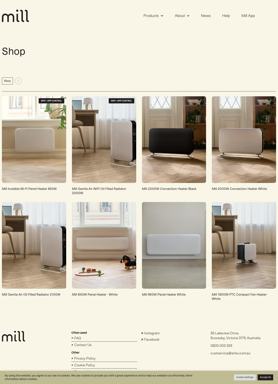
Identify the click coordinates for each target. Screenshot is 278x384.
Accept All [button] (265, 377)
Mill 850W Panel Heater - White (95, 294)
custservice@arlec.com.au (230, 353)
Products (153, 16)
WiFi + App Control (51, 101)
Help (226, 16)
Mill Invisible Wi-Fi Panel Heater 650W (29, 188)
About (182, 16)
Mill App (248, 16)
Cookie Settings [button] (244, 377)
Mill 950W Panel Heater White (164, 294)
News (206, 16)
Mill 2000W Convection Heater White (239, 188)
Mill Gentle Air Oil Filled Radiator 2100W (31, 294)
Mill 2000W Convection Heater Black (169, 188)
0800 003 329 (221, 345)
